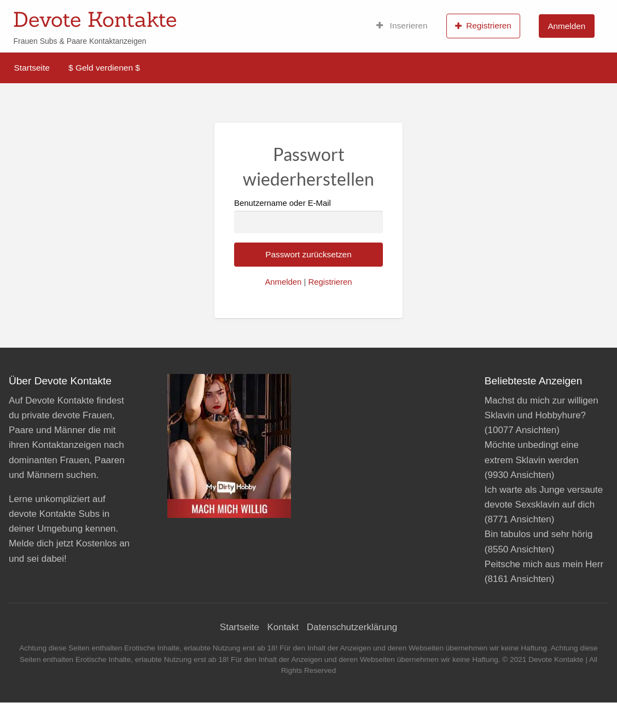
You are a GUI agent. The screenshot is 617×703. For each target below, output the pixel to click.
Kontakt (283, 627)
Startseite (32, 67)
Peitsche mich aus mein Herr (544, 564)
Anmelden (566, 26)
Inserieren (402, 26)
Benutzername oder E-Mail (308, 216)
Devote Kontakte (95, 19)
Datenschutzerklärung (352, 627)
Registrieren (483, 26)
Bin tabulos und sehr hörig (539, 534)
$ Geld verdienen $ (104, 67)
